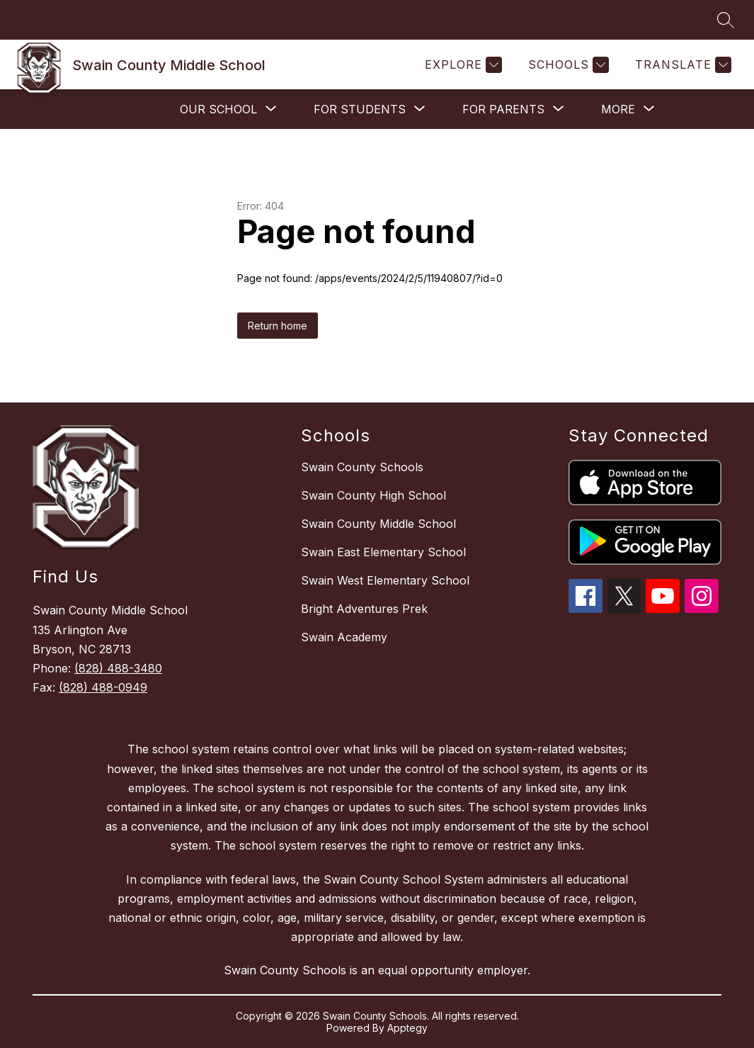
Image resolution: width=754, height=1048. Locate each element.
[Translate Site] (681, 65)
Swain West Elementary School (385, 580)
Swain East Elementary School (383, 552)
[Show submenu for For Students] (360, 109)
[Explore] (461, 65)
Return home (277, 326)
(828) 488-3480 (118, 668)
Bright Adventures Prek (364, 609)
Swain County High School (373, 495)
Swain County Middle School (378, 524)
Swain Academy (344, 637)
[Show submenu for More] (618, 109)
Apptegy (407, 1028)
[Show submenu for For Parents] (503, 109)
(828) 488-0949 (103, 687)
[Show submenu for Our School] (218, 109)
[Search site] (725, 19)
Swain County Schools (362, 467)
